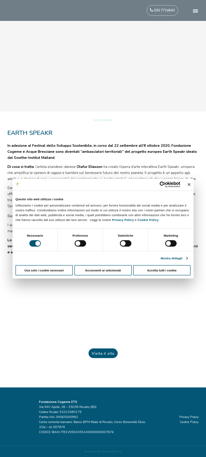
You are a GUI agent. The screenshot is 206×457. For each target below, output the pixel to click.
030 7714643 (162, 10)
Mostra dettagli (171, 258)
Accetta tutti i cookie (162, 270)
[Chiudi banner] (189, 184)
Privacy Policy (123, 220)
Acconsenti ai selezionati (103, 270)
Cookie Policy (148, 220)
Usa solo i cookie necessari (44, 270)
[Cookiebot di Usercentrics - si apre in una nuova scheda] (162, 184)
